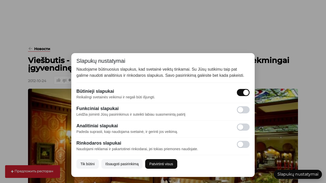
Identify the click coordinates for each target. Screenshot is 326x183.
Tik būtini (87, 164)
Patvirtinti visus (161, 164)
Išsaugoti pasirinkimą (122, 164)
